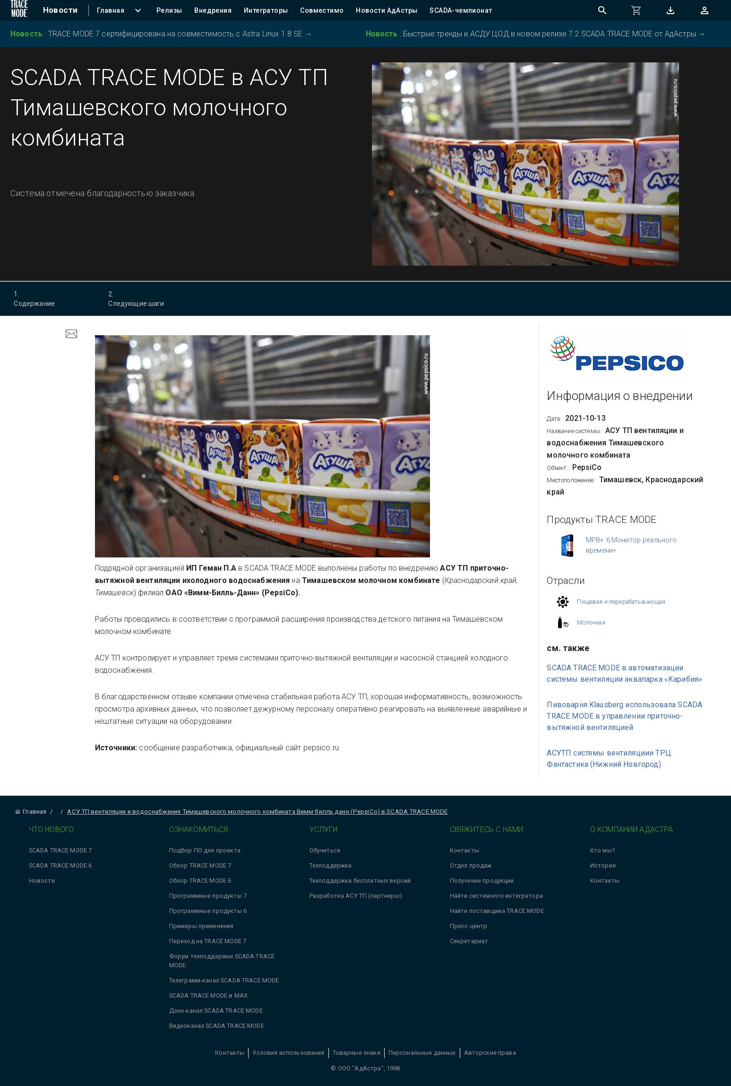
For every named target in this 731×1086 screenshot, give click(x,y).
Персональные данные (422, 1052)
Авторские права (490, 1052)
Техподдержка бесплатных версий (360, 880)
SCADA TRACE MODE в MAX (208, 995)
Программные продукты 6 (208, 910)
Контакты (464, 850)
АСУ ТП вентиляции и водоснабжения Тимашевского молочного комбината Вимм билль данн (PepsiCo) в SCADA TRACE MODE (257, 811)
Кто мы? (602, 850)
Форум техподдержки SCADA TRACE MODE (222, 961)
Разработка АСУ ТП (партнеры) (356, 895)
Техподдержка (331, 865)
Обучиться (325, 850)
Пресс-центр (469, 926)
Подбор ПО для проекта (205, 850)
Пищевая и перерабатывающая (621, 601)
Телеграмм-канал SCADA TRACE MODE (224, 980)
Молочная (591, 622)
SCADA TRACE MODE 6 (60, 865)
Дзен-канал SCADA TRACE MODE (216, 1010)
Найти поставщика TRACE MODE (497, 910)
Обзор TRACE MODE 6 (200, 880)
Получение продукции (482, 880)
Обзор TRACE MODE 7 (200, 865)
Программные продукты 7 (208, 895)
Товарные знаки (356, 1052)
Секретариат (469, 941)
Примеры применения (201, 926)
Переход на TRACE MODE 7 (207, 941)
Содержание (50, 298)
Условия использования (288, 1052)
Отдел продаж (471, 865)
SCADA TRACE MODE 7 (60, 850)
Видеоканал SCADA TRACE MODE (216, 1025)
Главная (30, 811)
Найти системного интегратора (496, 895)
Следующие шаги (144, 298)
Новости (42, 880)
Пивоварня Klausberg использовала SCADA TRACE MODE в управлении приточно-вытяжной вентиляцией (624, 716)
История (603, 865)
